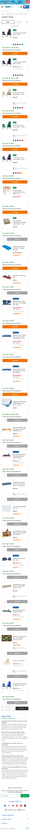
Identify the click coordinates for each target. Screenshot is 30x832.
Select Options (15, 53)
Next (22, 708)
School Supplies (10, 13)
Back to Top (27, 828)
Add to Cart (17, 239)
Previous (8, 708)
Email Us (23, 810)
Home (3, 13)
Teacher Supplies (19, 13)
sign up (25, 795)
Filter (8, 22)
